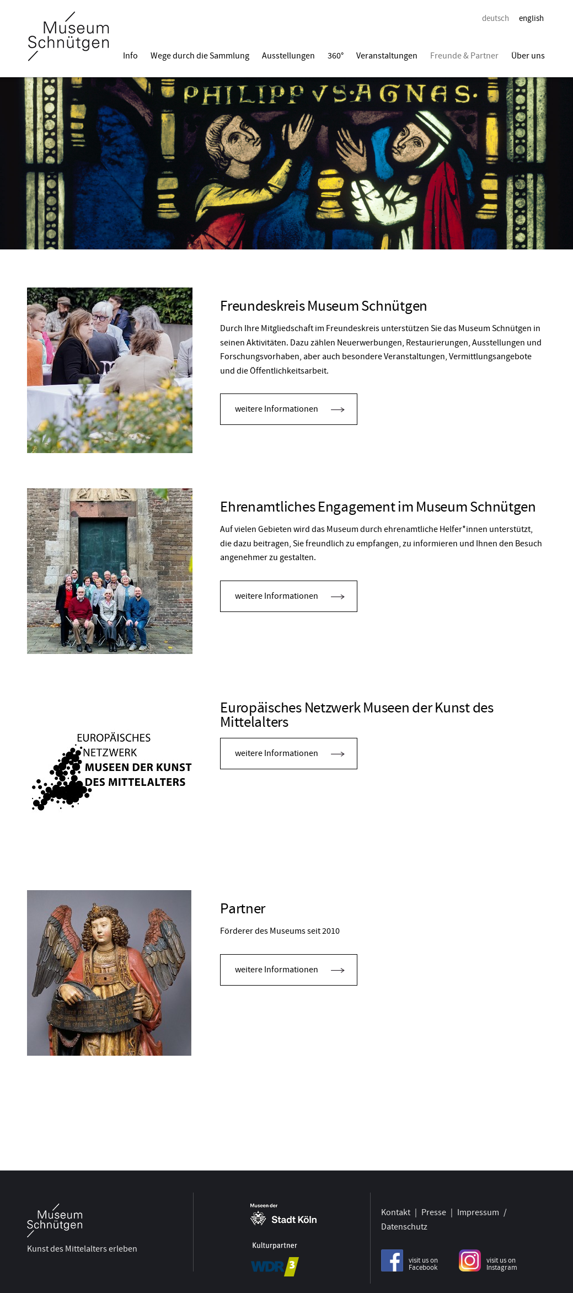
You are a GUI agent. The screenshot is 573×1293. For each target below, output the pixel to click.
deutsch (495, 18)
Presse (433, 1210)
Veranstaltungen (386, 55)
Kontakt (395, 1210)
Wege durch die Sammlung (200, 55)
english (531, 18)
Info (130, 55)
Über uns (528, 55)
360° (336, 55)
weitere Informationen (276, 408)
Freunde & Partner (464, 55)
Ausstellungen (288, 55)
